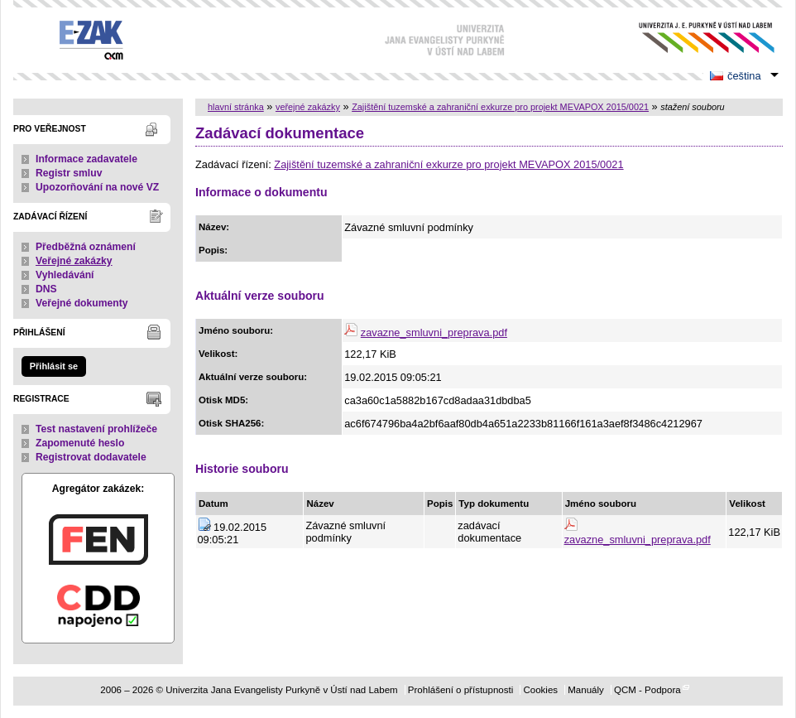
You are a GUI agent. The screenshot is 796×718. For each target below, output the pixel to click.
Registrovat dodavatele (91, 457)
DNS (46, 289)
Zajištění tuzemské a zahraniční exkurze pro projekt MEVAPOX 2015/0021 (500, 107)
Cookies (540, 690)
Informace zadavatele (86, 159)
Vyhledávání (65, 275)
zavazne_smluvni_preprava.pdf (434, 332)
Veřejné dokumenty (81, 303)
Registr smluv (69, 173)
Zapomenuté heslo (80, 443)
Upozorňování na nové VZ (97, 187)
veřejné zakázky (308, 107)
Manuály (586, 690)
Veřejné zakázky (74, 261)
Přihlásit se (54, 366)
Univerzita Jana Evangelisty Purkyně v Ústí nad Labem (693, 37)
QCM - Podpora (647, 690)
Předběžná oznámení (86, 247)
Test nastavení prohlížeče (96, 429)
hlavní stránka (236, 107)
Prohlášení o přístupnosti (460, 690)
